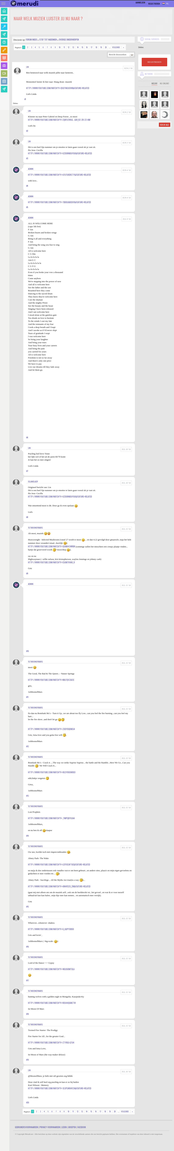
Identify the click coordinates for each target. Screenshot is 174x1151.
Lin (27, 66)
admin (30, 168)
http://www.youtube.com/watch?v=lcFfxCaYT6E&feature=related (59, 864)
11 (64, 47)
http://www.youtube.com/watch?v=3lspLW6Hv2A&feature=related (59, 1088)
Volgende (116, 47)
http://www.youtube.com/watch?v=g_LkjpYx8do (51, 929)
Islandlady (33, 481)
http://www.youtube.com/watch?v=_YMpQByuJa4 (51, 818)
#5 (27, 207)
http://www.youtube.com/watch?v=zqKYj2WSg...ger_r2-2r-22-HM (59, 119)
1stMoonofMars (35, 527)
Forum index (31, 39)
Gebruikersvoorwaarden (26, 1127)
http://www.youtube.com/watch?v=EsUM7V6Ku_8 (51, 562)
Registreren (154, 3)
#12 (27, 746)
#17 (27, 980)
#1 (25, 99)
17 (91, 47)
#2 (27, 131)
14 (78, 47)
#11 (27, 697)
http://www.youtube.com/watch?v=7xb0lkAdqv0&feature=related (59, 202)
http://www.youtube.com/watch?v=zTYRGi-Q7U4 (51, 1042)
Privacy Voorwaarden (50, 1127)
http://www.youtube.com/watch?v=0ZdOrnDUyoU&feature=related (60, 153)
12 (68, 47)
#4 (27, 185)
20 (106, 47)
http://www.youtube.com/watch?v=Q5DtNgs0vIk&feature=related (57, 88)
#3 (27, 158)
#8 (27, 517)
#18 (27, 1014)
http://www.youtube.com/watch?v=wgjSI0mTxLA (51, 969)
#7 (27, 471)
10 (59, 47)
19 (101, 47)
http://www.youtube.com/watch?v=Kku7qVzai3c (51, 679)
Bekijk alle (164, 124)
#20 (27, 1102)
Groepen (72, 1127)
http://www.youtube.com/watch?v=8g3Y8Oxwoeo (51, 772)
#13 (27, 795)
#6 (27, 437)
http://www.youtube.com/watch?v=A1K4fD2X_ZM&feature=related (59, 886)
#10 (27, 651)
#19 (27, 1059)
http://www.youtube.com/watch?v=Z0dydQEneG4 (51, 729)
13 (73, 47)
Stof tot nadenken (48, 39)
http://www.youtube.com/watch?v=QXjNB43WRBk (51, 546)
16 (87, 47)
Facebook (81, 1127)
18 (96, 47)
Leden (64, 1127)
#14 (27, 835)
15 (82, 47)
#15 (27, 906)
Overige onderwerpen (69, 39)
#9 (27, 573)
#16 (27, 946)
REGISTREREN (154, 62)
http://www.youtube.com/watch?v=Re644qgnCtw (52, 1002)
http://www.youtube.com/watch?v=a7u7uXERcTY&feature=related (59, 174)
